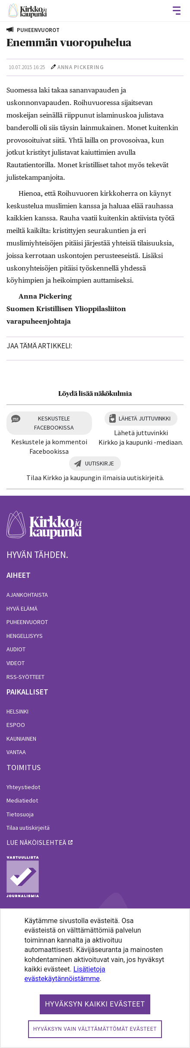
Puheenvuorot (27, 622)
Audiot (15, 649)
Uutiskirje (99, 463)
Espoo (15, 725)
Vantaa (16, 752)
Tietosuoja (20, 814)
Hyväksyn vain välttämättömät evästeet (95, 1029)
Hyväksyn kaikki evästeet (95, 1004)
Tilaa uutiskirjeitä (28, 827)
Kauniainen (21, 738)
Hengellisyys (24, 636)
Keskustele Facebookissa (54, 422)
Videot (15, 663)
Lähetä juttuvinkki (145, 418)
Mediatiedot (22, 800)
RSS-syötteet (25, 677)
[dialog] (95, 978)
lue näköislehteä (36, 842)
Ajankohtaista (27, 595)
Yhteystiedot (23, 787)
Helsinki (17, 711)
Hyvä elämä (22, 608)
